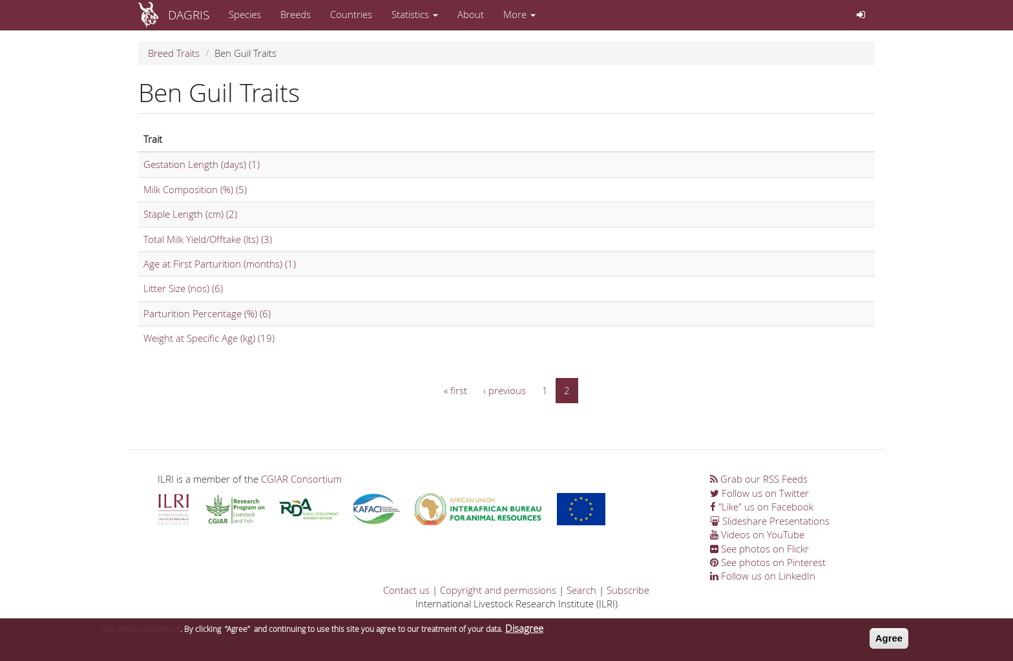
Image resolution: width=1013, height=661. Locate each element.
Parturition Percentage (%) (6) (207, 313)
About (470, 14)
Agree (889, 640)
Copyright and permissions (498, 589)
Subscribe (628, 589)
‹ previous (504, 390)
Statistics (415, 14)
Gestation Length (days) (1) (201, 164)
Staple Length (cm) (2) (190, 213)
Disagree (524, 630)
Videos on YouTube (757, 534)
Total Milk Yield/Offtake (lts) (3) (207, 239)
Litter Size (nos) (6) (183, 288)
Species (245, 14)
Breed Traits (174, 53)
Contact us (406, 589)
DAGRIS (188, 14)
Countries (351, 14)
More (519, 14)
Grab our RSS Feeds (759, 478)
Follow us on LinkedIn (762, 575)
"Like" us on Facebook (761, 506)
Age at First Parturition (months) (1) (219, 263)
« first (455, 390)
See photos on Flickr (759, 548)
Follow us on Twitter (759, 493)
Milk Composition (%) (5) (195, 189)
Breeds (295, 14)
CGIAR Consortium (301, 478)
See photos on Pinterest (768, 562)
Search (581, 589)
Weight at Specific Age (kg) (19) (209, 337)
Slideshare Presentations (770, 520)
